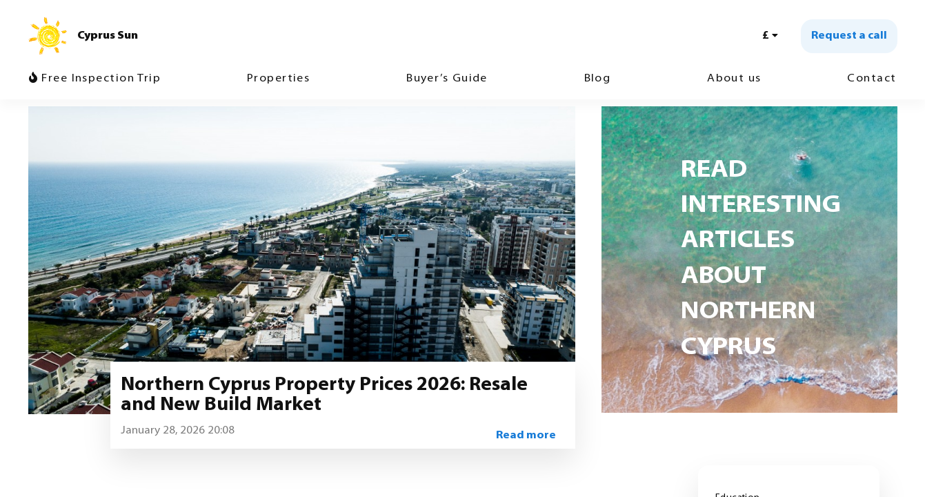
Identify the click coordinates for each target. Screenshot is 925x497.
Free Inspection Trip (95, 78)
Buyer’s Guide (447, 78)
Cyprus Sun (107, 35)
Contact (871, 78)
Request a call (849, 35)
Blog (597, 78)
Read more (526, 435)
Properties (278, 78)
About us (734, 78)
